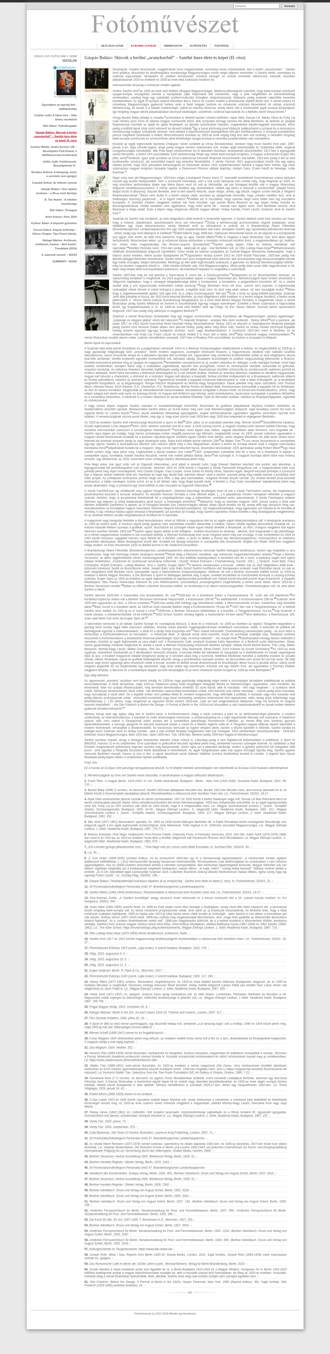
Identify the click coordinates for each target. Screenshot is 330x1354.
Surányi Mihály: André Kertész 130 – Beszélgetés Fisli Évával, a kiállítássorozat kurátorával (53, 150)
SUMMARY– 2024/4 (64, 261)
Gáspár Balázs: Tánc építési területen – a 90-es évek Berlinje (56, 191)
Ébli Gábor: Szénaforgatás (60, 125)
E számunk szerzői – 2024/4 (59, 254)
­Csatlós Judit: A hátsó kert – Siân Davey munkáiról (55, 117)
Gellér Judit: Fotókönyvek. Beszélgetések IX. (60, 163)
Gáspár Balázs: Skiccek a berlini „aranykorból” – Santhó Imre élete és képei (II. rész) (55, 136)
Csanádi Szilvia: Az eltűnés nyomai (54, 182)
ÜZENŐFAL (221, 45)
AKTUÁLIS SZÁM (112, 45)
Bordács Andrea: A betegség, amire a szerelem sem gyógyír (54, 174)
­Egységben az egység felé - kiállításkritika (59, 106)
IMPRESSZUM (173, 45)
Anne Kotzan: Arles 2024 (61, 216)
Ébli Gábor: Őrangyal (63, 210)
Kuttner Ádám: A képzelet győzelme (54, 223)
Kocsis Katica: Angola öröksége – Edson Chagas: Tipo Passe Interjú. (55, 231)
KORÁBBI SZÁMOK (143, 45)
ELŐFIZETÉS (198, 45)
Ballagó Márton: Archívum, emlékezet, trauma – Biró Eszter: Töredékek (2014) (56, 244)
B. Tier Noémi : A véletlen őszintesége (61, 201)
